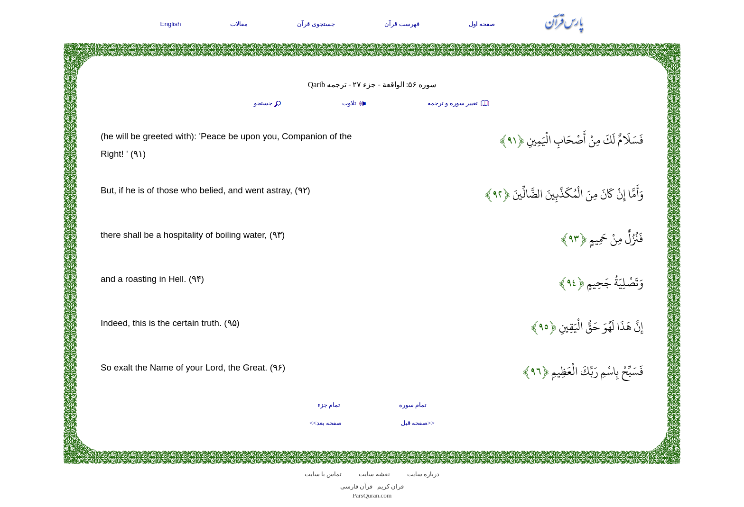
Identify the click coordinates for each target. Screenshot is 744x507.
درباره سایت (423, 474)
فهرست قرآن (401, 23)
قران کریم (390, 486)
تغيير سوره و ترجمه (459, 104)
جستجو (268, 104)
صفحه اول (482, 23)
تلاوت (355, 104)
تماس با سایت (323, 474)
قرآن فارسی (356, 486)
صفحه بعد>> (325, 422)
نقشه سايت (374, 474)
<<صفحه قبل (418, 422)
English (170, 23)
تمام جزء (328, 404)
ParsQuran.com (372, 495)
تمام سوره (413, 404)
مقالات (239, 23)
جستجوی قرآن (316, 23)
